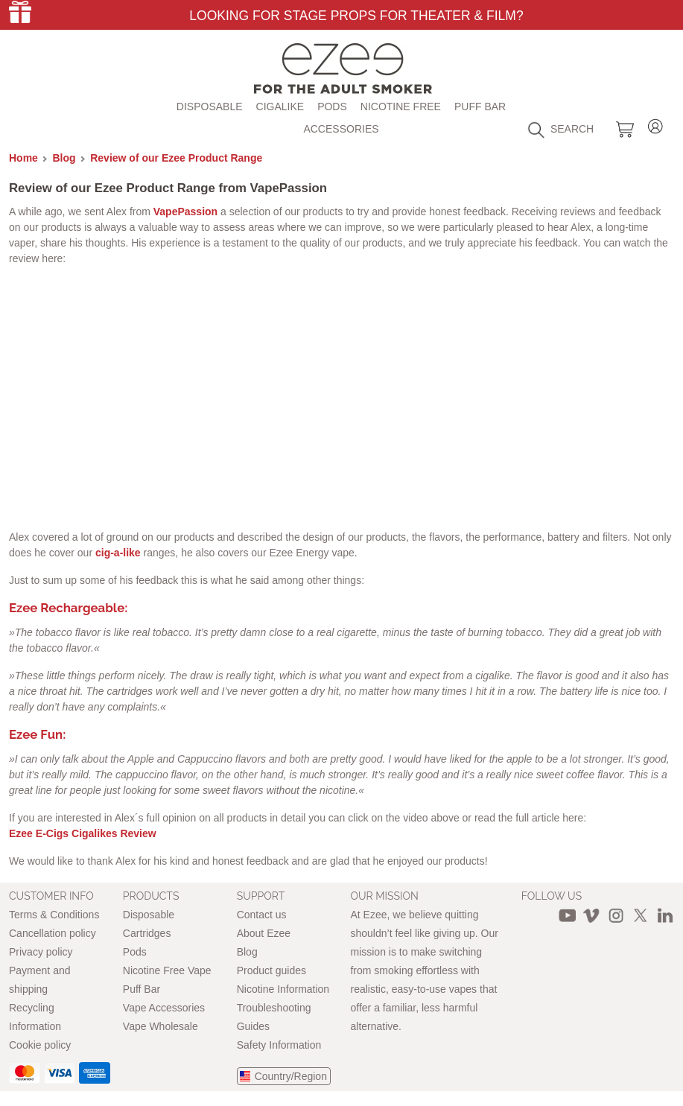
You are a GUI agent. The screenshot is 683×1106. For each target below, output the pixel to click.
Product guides (271, 970)
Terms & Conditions (54, 915)
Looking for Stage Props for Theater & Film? (356, 15)
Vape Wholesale (160, 1026)
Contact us (262, 915)
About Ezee (263, 933)
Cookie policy (40, 1045)
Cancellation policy (52, 933)
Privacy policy (41, 952)
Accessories (340, 129)
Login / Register (655, 124)
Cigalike (280, 106)
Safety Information (279, 1045)
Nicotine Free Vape (167, 970)
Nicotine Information (283, 989)
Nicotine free (400, 106)
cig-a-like (116, 553)
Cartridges (147, 933)
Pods (332, 106)
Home (23, 158)
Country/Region (291, 1076)
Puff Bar (480, 106)
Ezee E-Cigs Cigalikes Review (82, 833)
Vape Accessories (164, 1008)
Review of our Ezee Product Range (176, 158)
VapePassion (185, 211)
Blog (64, 158)
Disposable (210, 106)
